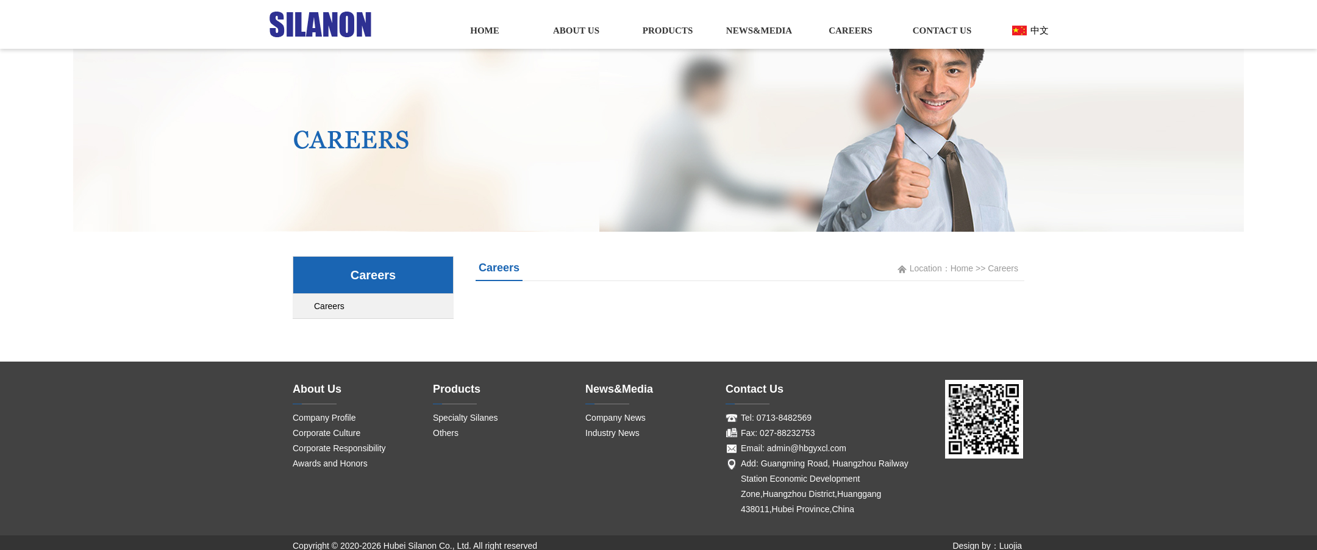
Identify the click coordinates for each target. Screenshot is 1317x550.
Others (446, 433)
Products (668, 30)
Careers (851, 30)
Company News (615, 418)
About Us (576, 30)
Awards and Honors (330, 463)
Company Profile (324, 418)
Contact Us (942, 30)
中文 (1039, 30)
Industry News (612, 433)
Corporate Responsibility (339, 448)
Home (484, 30)
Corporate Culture (326, 433)
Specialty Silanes (465, 418)
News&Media (759, 30)
